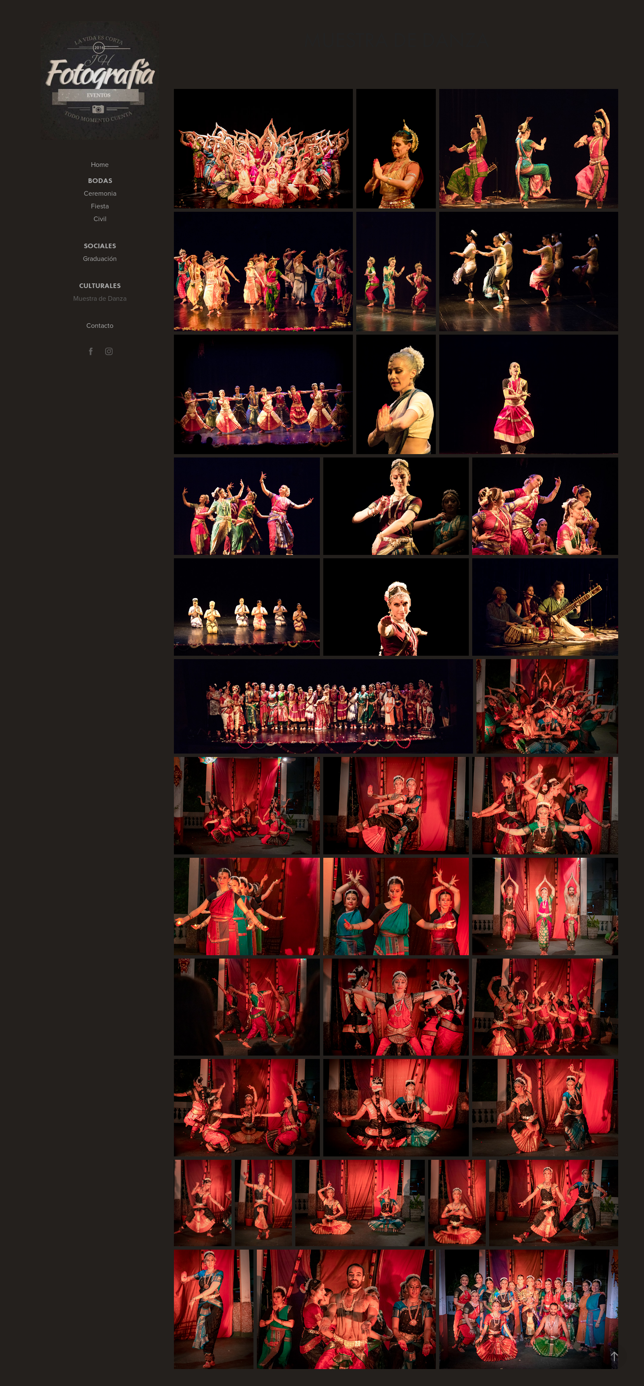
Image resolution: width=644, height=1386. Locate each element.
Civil (100, 218)
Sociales (100, 245)
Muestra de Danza (100, 298)
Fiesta (100, 206)
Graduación (100, 258)
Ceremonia (100, 193)
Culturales (100, 285)
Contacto (99, 325)
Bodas (100, 180)
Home (100, 164)
